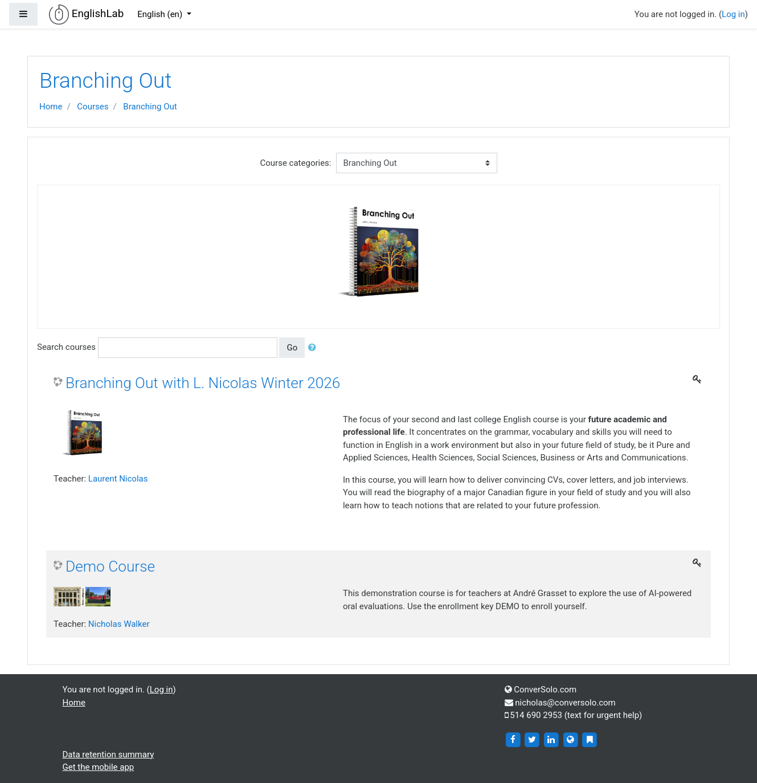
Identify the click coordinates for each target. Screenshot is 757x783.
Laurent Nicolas (118, 479)
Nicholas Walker (119, 624)
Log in (733, 14)
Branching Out (150, 106)
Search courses (66, 347)
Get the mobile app (98, 767)
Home (50, 106)
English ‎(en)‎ (161, 14)
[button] (314, 348)
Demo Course (110, 566)
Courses (92, 106)
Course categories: (296, 163)
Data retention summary (108, 754)
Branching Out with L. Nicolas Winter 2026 (203, 383)
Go (292, 347)
